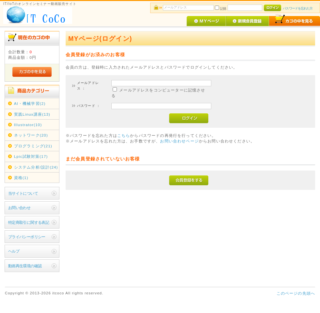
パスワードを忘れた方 (297, 8)
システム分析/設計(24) (36, 167)
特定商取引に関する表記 (28, 222)
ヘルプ (13, 251)
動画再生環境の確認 (25, 266)
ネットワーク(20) (31, 135)
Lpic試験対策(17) (31, 156)
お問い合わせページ (179, 141)
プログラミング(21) (33, 146)
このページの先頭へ (296, 293)
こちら (123, 135)
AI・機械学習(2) (30, 103)
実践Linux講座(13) (32, 114)
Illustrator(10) (28, 125)
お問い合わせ (19, 208)
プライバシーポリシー (26, 237)
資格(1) (21, 177)
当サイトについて (23, 193)
